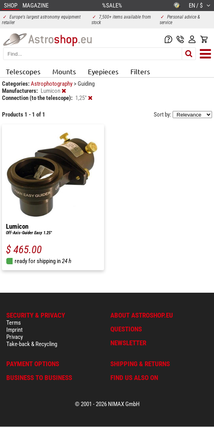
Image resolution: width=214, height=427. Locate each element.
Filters (140, 71)
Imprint (14, 329)
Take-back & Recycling (31, 344)
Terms (13, 322)
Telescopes (23, 71)
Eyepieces (103, 71)
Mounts (64, 71)
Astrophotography (52, 83)
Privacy (14, 336)
